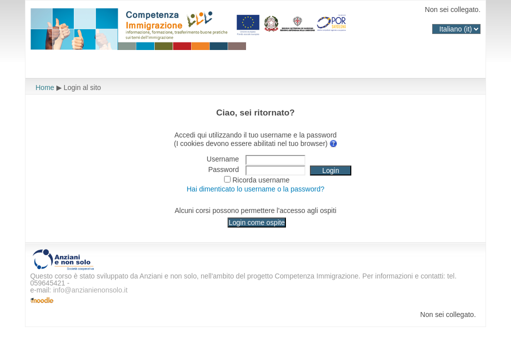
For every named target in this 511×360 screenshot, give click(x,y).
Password (223, 170)
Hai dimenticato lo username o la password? (255, 189)
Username (223, 159)
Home (44, 88)
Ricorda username (261, 180)
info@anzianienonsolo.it (90, 290)
